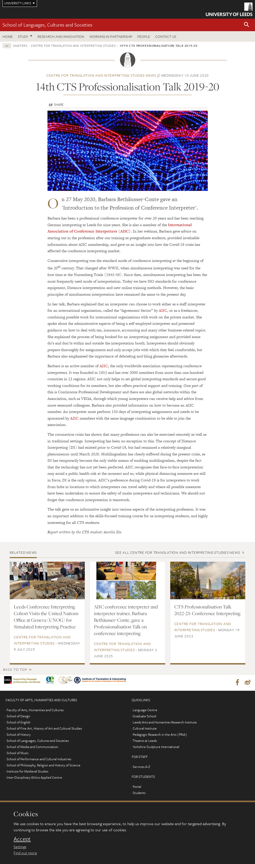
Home (8, 36)
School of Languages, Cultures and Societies (47, 24)
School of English (18, 722)
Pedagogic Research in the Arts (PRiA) (160, 735)
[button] (246, 25)
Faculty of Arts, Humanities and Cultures (35, 710)
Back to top (15, 669)
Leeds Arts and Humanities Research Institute (165, 722)
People (143, 36)
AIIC (163, 310)
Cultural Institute (145, 728)
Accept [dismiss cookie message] (22, 839)
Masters (20, 45)
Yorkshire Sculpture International (156, 747)
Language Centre (145, 710)
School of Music (18, 753)
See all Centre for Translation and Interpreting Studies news (177, 552)
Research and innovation (61, 36)
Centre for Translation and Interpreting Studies (73, 45)
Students (139, 793)
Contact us (165, 36)
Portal (137, 787)
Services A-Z (141, 767)
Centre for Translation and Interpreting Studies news (101, 75)
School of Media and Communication (32, 747)
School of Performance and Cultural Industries (39, 759)
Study (23, 36)
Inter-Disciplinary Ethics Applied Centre (34, 777)
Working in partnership (110, 36)
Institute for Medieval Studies (27, 771)
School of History (19, 735)
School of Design (18, 716)
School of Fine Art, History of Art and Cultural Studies (44, 728)
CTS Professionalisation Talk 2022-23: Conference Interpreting (207, 610)
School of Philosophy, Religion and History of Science (43, 765)
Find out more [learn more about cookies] (25, 853)
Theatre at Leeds (144, 741)
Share (59, 104)
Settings (20, 846)
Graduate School (144, 716)
